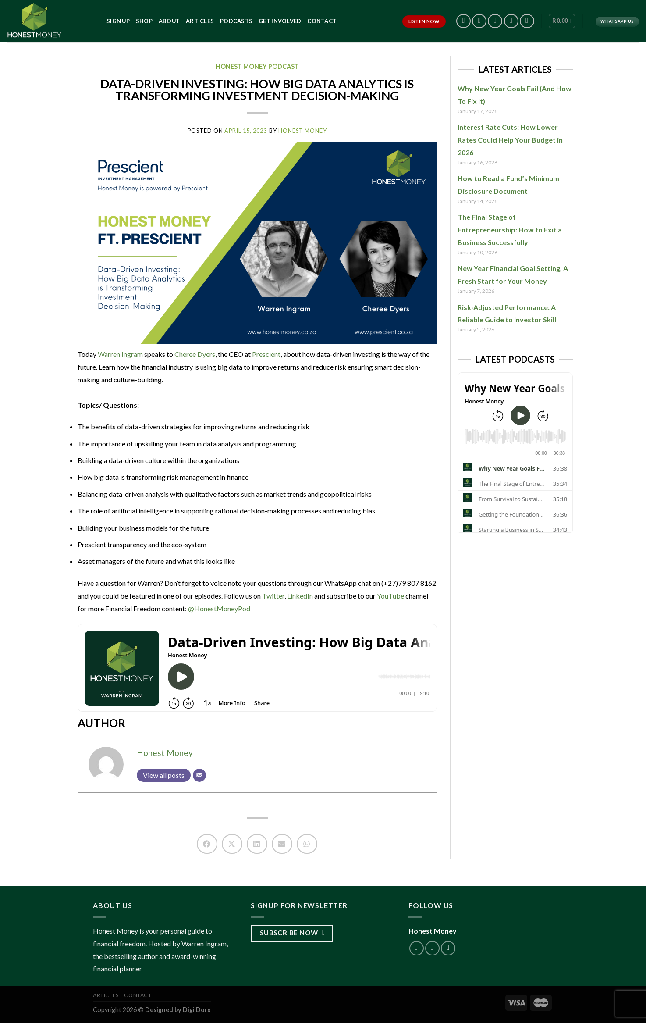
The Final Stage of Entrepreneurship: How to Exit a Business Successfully (510, 229)
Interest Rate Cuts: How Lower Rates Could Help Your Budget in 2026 (510, 140)
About (169, 21)
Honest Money (165, 753)
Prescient (266, 354)
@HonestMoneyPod (218, 608)
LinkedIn (299, 596)
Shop (144, 21)
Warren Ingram (120, 354)
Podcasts (236, 21)
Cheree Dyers (194, 354)
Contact (322, 21)
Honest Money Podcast (257, 66)
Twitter (272, 596)
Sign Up (118, 21)
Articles (200, 21)
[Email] (199, 775)
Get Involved (280, 21)
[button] (207, 844)
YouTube (390, 596)
